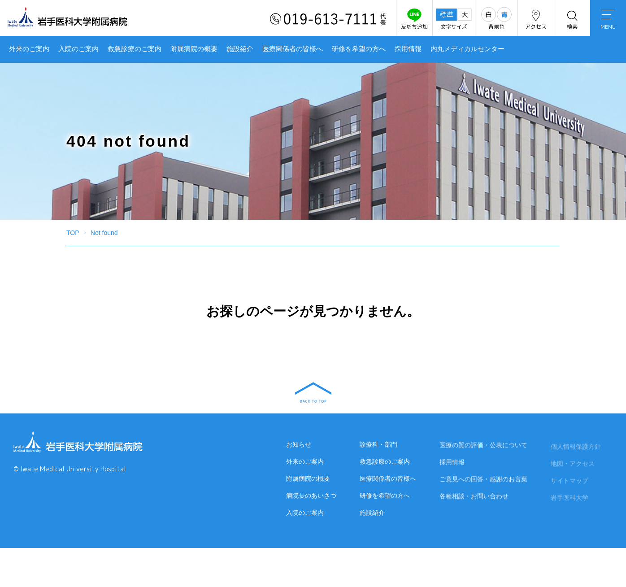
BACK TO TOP (313, 392)
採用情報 (408, 49)
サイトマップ (569, 482)
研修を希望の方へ (359, 49)
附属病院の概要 (193, 49)
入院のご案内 (78, 49)
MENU (608, 20)
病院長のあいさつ (311, 495)
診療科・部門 (378, 444)
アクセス (536, 19)
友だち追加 (414, 19)
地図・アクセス (573, 465)
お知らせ (298, 444)
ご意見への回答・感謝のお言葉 (483, 479)
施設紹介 (239, 49)
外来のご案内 (29, 49)
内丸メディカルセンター (467, 49)
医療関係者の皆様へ (292, 49)
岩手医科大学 (569, 499)
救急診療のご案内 (134, 49)
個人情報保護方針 (576, 448)
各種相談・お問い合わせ (474, 496)
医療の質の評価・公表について (483, 445)
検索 (572, 19)
